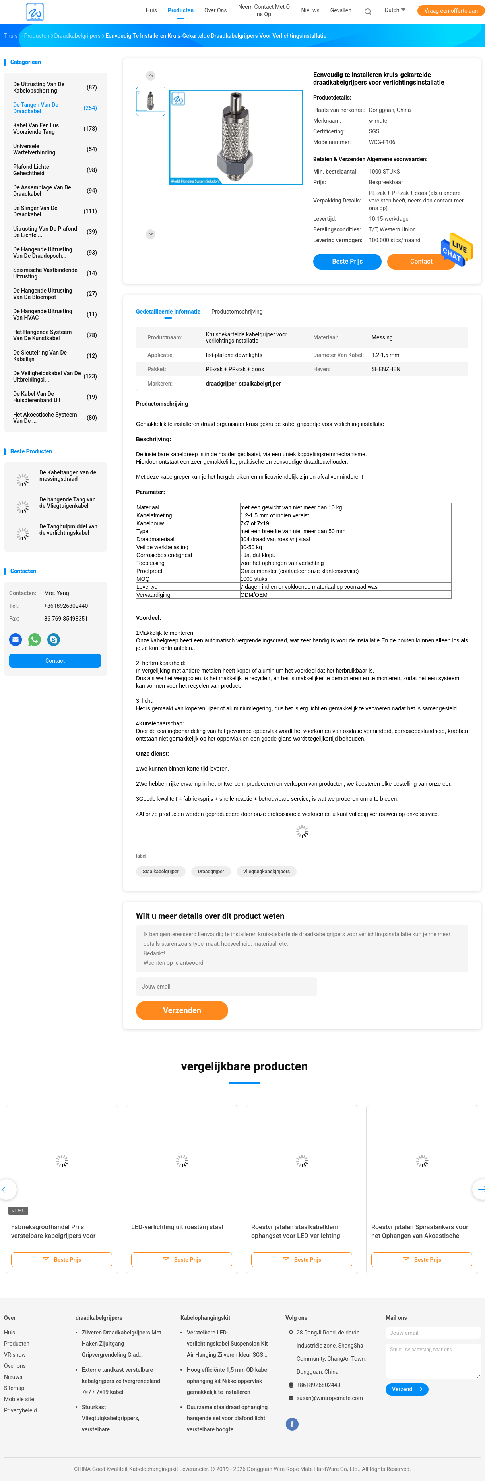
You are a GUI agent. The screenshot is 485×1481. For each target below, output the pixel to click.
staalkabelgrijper (161, 871)
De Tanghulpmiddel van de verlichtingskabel (68, 529)
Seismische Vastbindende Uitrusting (55, 273)
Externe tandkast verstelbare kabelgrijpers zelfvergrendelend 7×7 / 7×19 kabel (121, 1381)
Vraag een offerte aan (451, 11)
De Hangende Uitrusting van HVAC (55, 314)
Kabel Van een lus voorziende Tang (55, 128)
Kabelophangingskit (205, 1318)
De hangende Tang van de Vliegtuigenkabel (67, 502)
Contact (55, 661)
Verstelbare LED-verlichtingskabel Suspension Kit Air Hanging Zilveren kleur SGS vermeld (227, 1344)
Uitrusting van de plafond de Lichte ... (55, 232)
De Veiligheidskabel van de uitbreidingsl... (55, 376)
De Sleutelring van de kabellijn (55, 355)
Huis (9, 1332)
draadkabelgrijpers (99, 1318)
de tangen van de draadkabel (55, 108)
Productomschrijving (237, 312)
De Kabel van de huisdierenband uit (55, 397)
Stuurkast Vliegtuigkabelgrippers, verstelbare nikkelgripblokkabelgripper (115, 1419)
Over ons (15, 1366)
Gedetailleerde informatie (168, 312)
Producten (16, 1343)
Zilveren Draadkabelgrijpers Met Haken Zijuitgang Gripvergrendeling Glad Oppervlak (121, 1344)
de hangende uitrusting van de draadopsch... (55, 252)
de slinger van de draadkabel (55, 211)
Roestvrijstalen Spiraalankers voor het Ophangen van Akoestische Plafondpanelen (419, 1235)
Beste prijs (347, 261)
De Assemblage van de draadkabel (55, 190)
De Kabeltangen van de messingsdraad (67, 475)
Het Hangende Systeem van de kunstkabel (55, 335)
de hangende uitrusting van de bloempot (55, 293)
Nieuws (13, 1377)
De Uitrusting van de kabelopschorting (55, 87)
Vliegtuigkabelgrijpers (266, 871)
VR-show (15, 1355)
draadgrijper (211, 871)
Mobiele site (19, 1399)
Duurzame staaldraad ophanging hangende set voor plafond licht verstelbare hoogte (227, 1418)
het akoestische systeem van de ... (55, 417)
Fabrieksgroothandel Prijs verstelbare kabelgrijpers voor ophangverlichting (53, 1235)
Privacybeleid (20, 1410)
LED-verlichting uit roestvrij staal (177, 1227)
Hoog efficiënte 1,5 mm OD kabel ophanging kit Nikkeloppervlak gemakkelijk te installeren (228, 1381)
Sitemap (14, 1388)
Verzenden (182, 1010)
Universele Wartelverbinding (55, 149)
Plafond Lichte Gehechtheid (55, 170)
